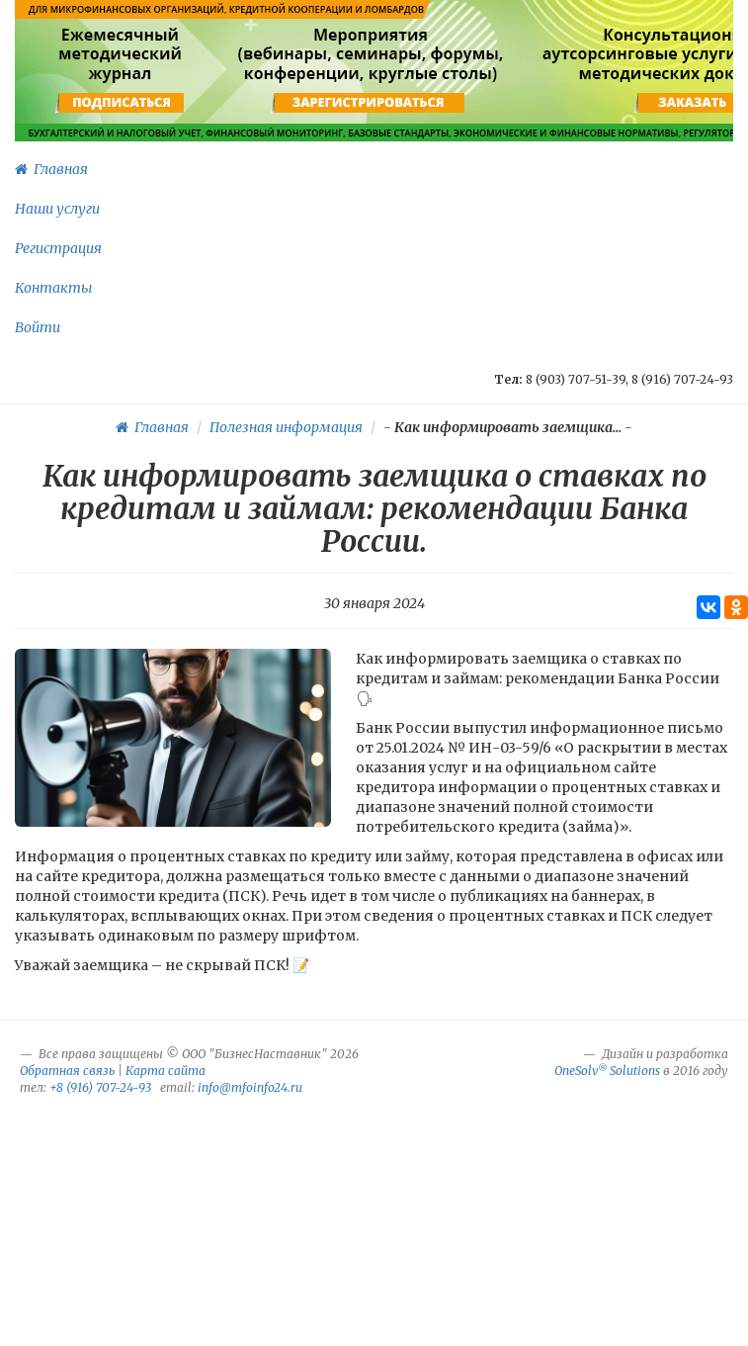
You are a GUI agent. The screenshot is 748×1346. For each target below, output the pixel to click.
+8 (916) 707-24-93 (100, 1087)
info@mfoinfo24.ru (250, 1087)
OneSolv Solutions (607, 1070)
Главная (51, 169)
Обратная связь (67, 1070)
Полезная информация (286, 427)
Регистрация (58, 248)
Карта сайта (165, 1070)
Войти (37, 327)
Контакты (53, 288)
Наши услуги (57, 209)
